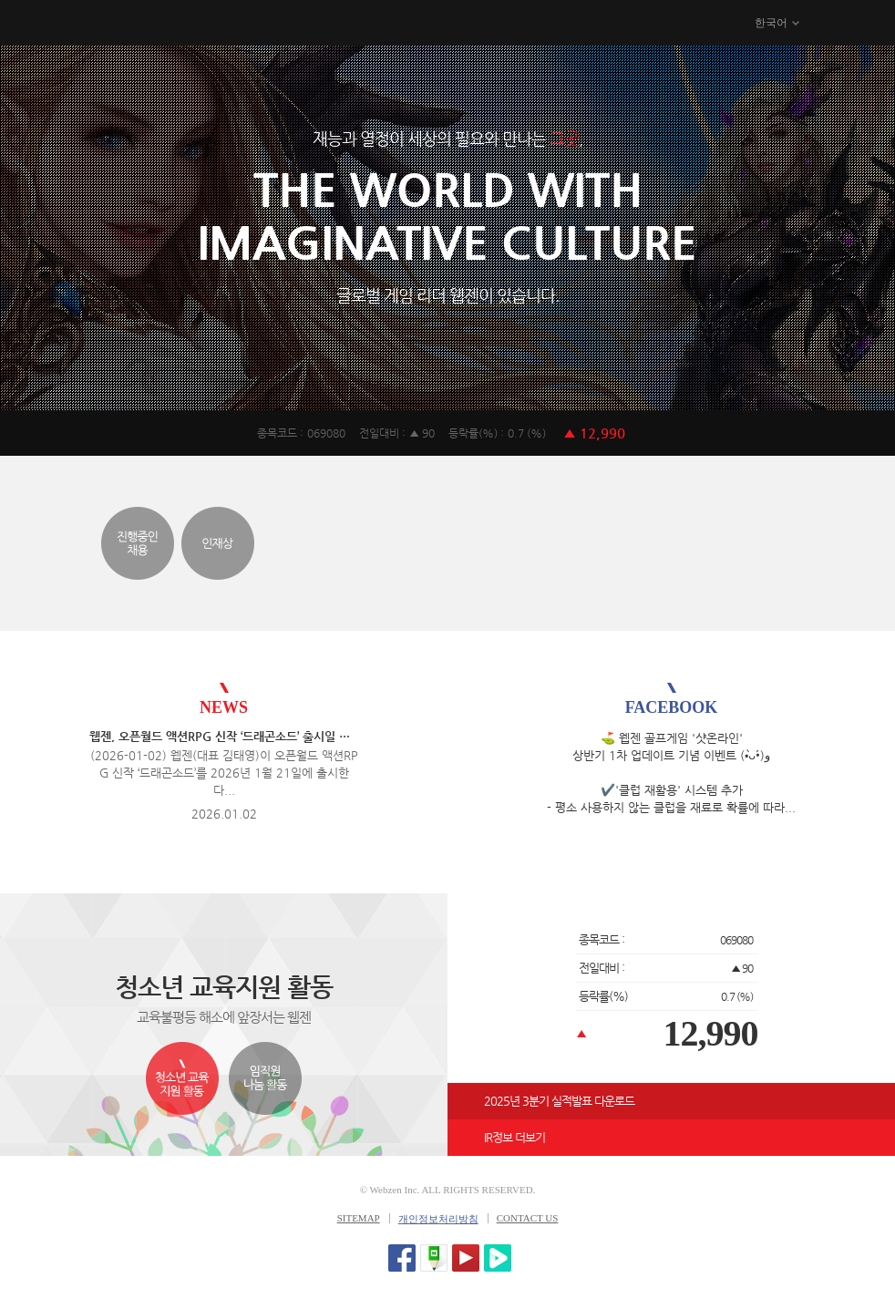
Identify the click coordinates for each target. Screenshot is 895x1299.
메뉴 (847, 23)
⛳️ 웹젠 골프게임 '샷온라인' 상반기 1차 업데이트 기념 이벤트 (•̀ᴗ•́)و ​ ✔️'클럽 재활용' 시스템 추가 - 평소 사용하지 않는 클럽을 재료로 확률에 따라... (671, 772)
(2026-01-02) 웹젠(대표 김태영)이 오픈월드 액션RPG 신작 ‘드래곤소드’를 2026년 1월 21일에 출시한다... (224, 772)
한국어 (771, 22)
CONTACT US (528, 1217)
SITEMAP (358, 1217)
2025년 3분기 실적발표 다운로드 (559, 1101)
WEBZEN (52, 23)
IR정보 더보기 (514, 1137)
